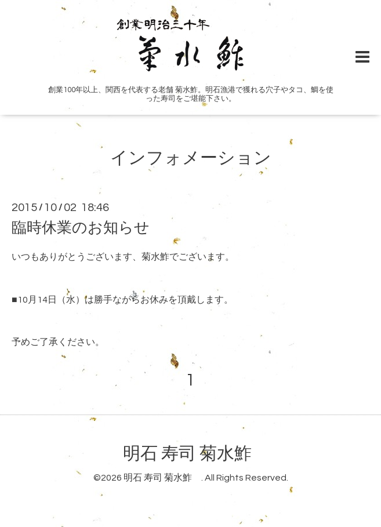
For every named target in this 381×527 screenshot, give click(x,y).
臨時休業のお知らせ (81, 227)
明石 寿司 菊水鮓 (196, 454)
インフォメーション (190, 158)
